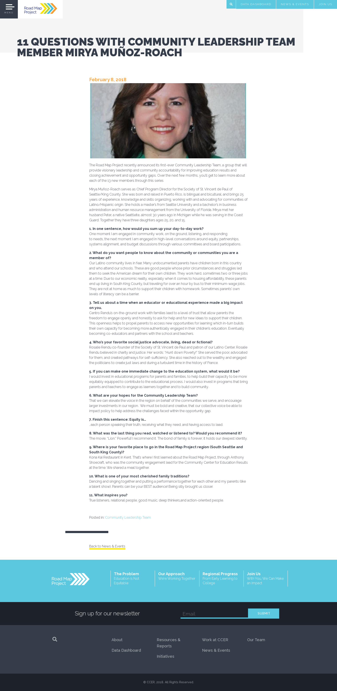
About (117, 639)
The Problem (133, 579)
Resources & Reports (168, 642)
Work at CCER (215, 639)
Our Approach (177, 576)
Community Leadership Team (128, 517)
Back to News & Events (107, 546)
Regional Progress (221, 579)
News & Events (295, 4)
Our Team (256, 639)
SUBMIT (264, 613)
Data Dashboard (256, 4)
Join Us (325, 4)
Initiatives (165, 656)
